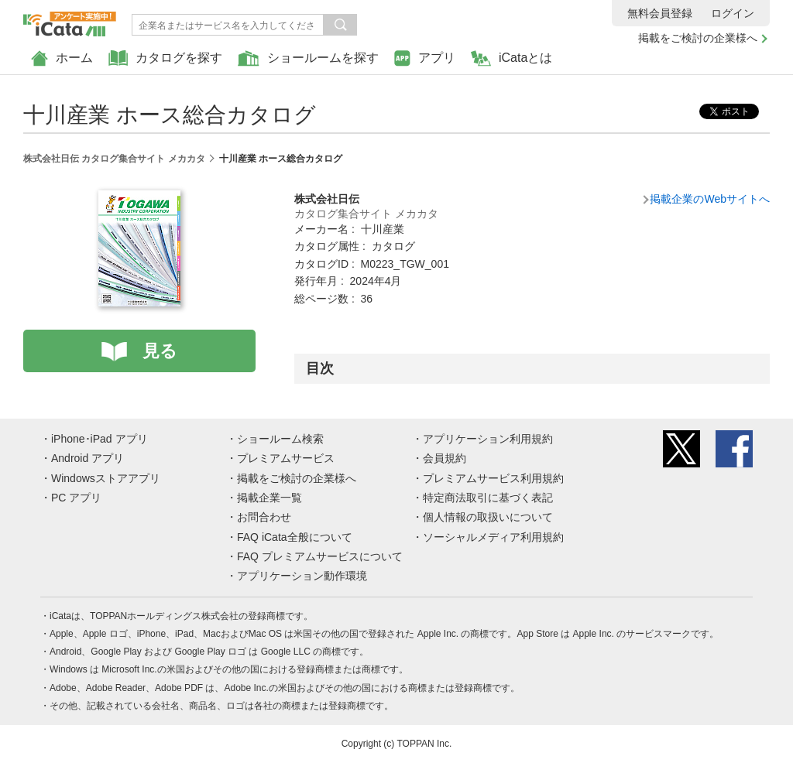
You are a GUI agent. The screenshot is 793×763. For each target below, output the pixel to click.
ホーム (62, 58)
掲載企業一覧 (269, 497)
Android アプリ (87, 458)
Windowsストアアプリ (105, 478)
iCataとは (511, 58)
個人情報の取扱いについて (488, 517)
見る (159, 351)
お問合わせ (264, 517)
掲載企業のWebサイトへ (710, 199)
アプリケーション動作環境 (302, 576)
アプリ (424, 58)
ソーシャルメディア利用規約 (493, 537)
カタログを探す (165, 58)
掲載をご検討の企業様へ (697, 38)
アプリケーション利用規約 (488, 439)
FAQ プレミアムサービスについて (320, 556)
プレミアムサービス (286, 458)
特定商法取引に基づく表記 (488, 497)
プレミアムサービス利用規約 (493, 478)
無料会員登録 (659, 13)
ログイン (732, 13)
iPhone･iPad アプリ (99, 439)
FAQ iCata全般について (294, 537)
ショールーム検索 (280, 439)
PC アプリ (76, 497)
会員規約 (444, 458)
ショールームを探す (308, 58)
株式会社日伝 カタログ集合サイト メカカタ (114, 158)
